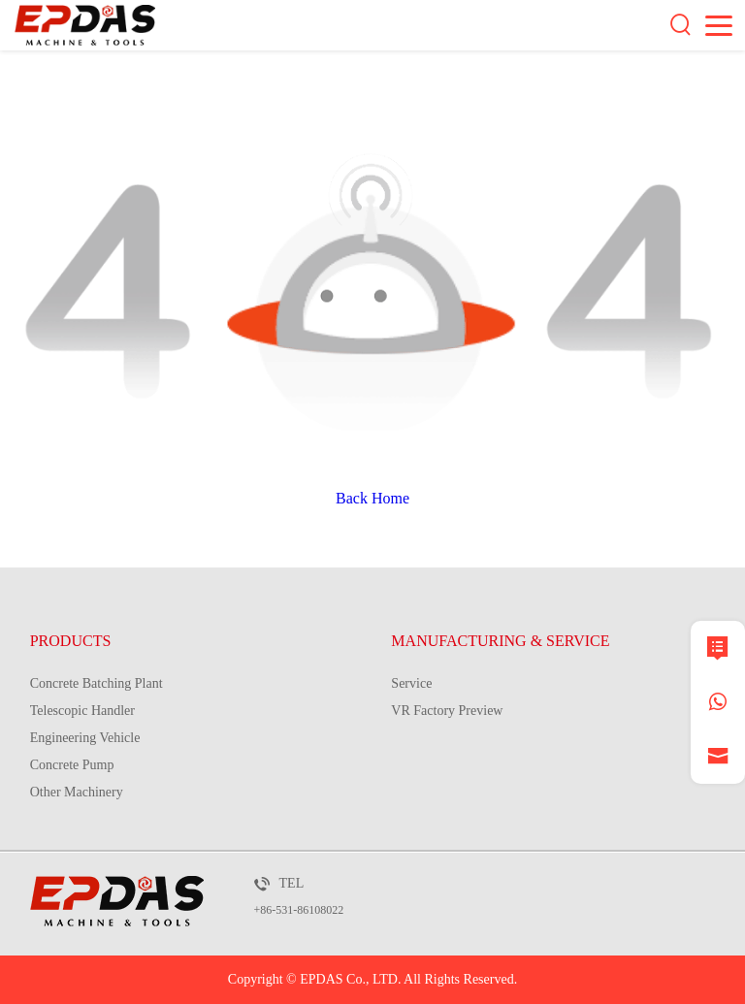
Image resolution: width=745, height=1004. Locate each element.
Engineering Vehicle (85, 737)
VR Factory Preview (446, 710)
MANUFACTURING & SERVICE (500, 640)
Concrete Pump (72, 765)
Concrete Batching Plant (96, 683)
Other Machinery (76, 792)
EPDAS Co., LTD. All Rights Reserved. (408, 979)
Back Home (372, 498)
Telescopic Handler (82, 710)
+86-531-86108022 (299, 910)
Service (411, 683)
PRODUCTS (71, 640)
